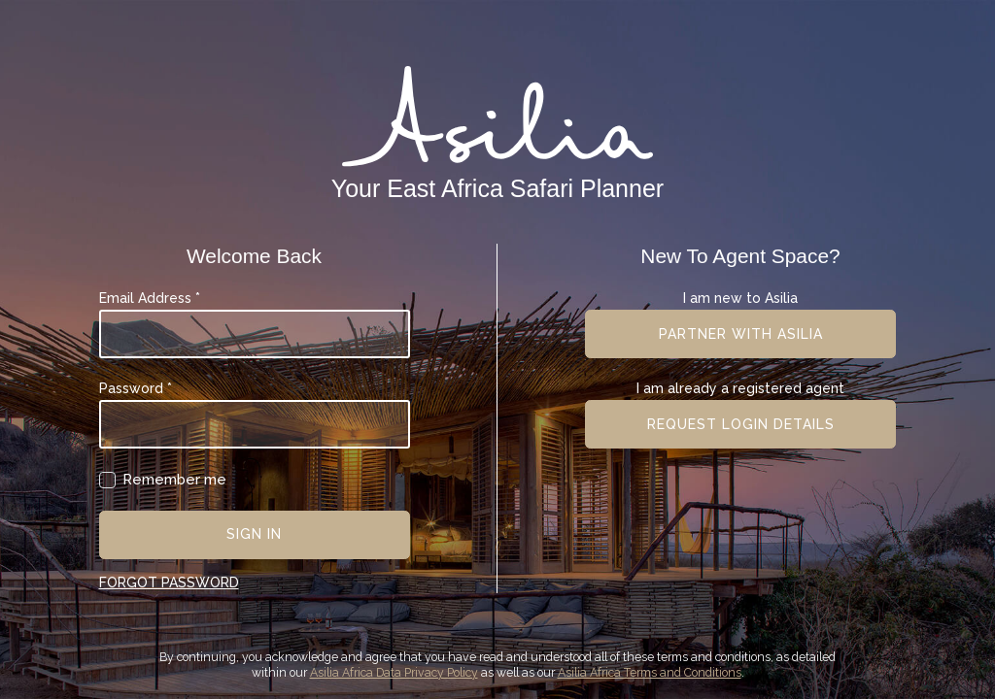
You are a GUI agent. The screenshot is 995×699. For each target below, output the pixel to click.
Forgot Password (169, 582)
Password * (135, 388)
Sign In (254, 534)
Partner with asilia (741, 334)
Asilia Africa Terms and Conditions (649, 672)
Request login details (741, 424)
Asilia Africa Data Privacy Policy (394, 672)
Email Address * (149, 298)
